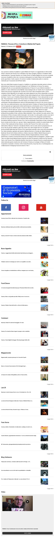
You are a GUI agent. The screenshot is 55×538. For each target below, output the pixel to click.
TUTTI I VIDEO (27, 533)
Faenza (3, 46)
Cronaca (19, 46)
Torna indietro (27, 158)
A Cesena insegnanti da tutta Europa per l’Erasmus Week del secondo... (17, 287)
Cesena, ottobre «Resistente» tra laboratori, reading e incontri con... (17, 427)
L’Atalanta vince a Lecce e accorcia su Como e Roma (14, 6)
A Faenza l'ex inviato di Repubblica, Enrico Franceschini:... (14, 374)
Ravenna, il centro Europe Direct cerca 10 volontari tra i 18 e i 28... (16, 392)
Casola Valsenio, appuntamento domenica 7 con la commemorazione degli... (19, 435)
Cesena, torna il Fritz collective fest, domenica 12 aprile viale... (15, 218)
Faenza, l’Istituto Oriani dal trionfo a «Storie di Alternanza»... (15, 305)
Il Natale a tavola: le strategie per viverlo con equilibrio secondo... (16, 261)
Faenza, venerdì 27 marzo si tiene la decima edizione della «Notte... (17, 235)
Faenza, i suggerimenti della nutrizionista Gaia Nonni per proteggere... (17, 253)
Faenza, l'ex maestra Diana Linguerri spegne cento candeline (15, 331)
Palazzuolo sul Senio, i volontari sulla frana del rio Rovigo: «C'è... (16, 461)
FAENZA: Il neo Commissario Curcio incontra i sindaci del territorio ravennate (20, 528)
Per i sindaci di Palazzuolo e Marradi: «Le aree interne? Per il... (15, 479)
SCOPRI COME (7, 32)
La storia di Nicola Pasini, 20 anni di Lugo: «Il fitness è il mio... (15, 409)
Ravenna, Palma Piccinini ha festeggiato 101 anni (12, 322)
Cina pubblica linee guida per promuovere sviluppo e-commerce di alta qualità (20, 7)
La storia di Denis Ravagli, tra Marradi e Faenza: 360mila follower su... (17, 400)
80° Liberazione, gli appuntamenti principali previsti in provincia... (16, 444)
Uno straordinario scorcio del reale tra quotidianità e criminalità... (16, 470)
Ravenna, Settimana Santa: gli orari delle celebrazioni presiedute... (16, 227)
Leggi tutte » (50, 245)
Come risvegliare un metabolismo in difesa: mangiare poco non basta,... (17, 270)
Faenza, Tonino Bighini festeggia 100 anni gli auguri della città (15, 340)
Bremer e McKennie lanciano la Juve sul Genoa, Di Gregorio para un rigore (18, 4)
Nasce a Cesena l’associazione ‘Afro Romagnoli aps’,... (14, 366)
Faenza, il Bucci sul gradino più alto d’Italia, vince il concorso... (15, 296)
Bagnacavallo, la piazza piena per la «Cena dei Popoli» (13, 357)
